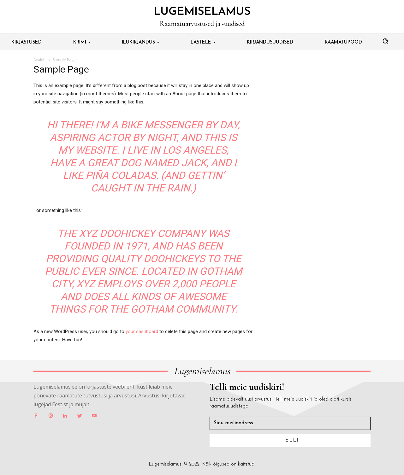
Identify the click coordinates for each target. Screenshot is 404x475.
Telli (290, 440)
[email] (290, 423)
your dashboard (142, 331)
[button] (385, 41)
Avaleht (40, 59)
